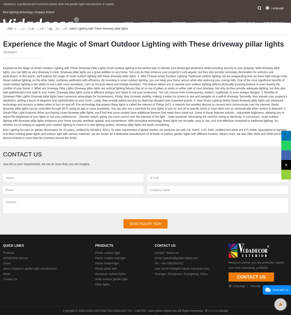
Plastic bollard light (107, 263)
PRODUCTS (150, 23)
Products (8, 252)
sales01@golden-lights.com (180, 258)
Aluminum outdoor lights (110, 273)
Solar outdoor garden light (111, 279)
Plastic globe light (106, 268)
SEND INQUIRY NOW (146, 223)
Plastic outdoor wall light (110, 258)
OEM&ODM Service (15, 258)
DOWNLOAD (245, 23)
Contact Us (10, 279)
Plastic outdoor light (107, 252)
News (6, 273)
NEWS (223, 23)
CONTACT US (273, 23)
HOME (128, 23)
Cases (7, 263)
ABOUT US (202, 23)
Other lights (102, 284)
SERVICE (179, 23)
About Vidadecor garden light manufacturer (30, 268)
